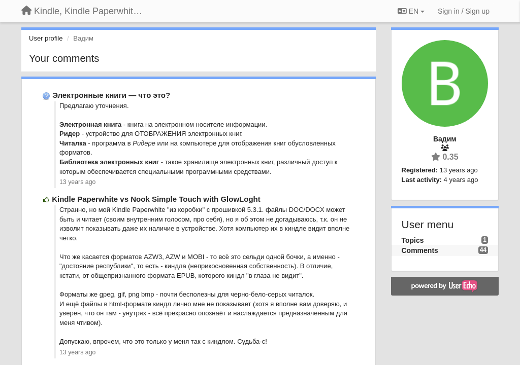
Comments (420, 250)
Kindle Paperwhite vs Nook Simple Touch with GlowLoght (156, 199)
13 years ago (77, 182)
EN (411, 11)
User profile (45, 38)
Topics (413, 240)
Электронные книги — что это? (111, 95)
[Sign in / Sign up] (464, 11)
